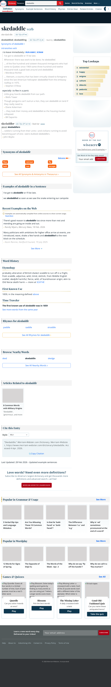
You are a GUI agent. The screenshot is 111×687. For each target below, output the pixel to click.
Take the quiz (97, 614)
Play (14, 611)
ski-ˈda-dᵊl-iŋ (37, 39)
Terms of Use (64, 643)
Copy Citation (36, 453)
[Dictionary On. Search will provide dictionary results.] (16, 3)
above (36, 294)
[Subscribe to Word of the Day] (86, 159)
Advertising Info (25, 643)
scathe (40, 282)
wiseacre (90, 145)
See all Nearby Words (35, 365)
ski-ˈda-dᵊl (21, 34)
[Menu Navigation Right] (108, 9)
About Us (12, 643)
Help (4, 643)
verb (30, 29)
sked (4, 358)
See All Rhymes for (36, 335)
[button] (96, 3)
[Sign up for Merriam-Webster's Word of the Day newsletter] (70, 633)
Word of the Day (77, 3)
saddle (28, 327)
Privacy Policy (51, 643)
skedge (51, 358)
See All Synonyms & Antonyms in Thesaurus (36, 174)
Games (67, 3)
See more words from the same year (20, 309)
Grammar (88, 3)
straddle (52, 327)
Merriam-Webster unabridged (36, 485)
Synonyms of (13, 43)
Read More (9, 216)
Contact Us (38, 643)
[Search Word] (60, 3)
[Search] (44, 3)
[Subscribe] (103, 632)
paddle (6, 327)
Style (4, 434)
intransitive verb (9, 48)
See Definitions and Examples (91, 149)
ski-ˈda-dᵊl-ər (23, 123)
